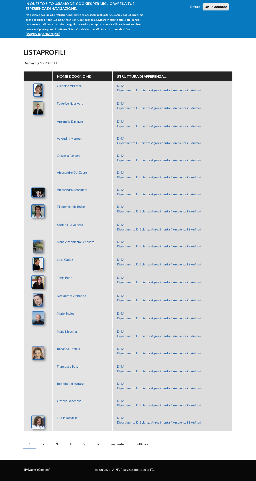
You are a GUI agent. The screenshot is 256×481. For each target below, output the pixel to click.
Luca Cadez (65, 259)
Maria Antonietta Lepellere (75, 242)
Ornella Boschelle (69, 401)
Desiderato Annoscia (71, 296)
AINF (115, 469)
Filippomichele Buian (71, 206)
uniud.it (104, 469)
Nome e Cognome (74, 76)
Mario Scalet (65, 313)
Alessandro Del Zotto (72, 172)
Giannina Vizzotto (69, 86)
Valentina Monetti (69, 138)
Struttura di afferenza (142, 76)
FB (152, 469)
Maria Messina (67, 331)
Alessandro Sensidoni (72, 190)
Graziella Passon (68, 155)
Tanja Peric (64, 277)
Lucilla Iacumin (67, 418)
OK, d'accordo (216, 6)
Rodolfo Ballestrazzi (70, 383)
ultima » (142, 444)
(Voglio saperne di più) (43, 33)
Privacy (30, 469)
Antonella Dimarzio (70, 121)
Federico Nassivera (70, 103)
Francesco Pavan (68, 366)
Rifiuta (195, 6)
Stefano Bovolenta (70, 224)
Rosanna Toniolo (68, 349)
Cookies (43, 469)
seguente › (118, 444)
